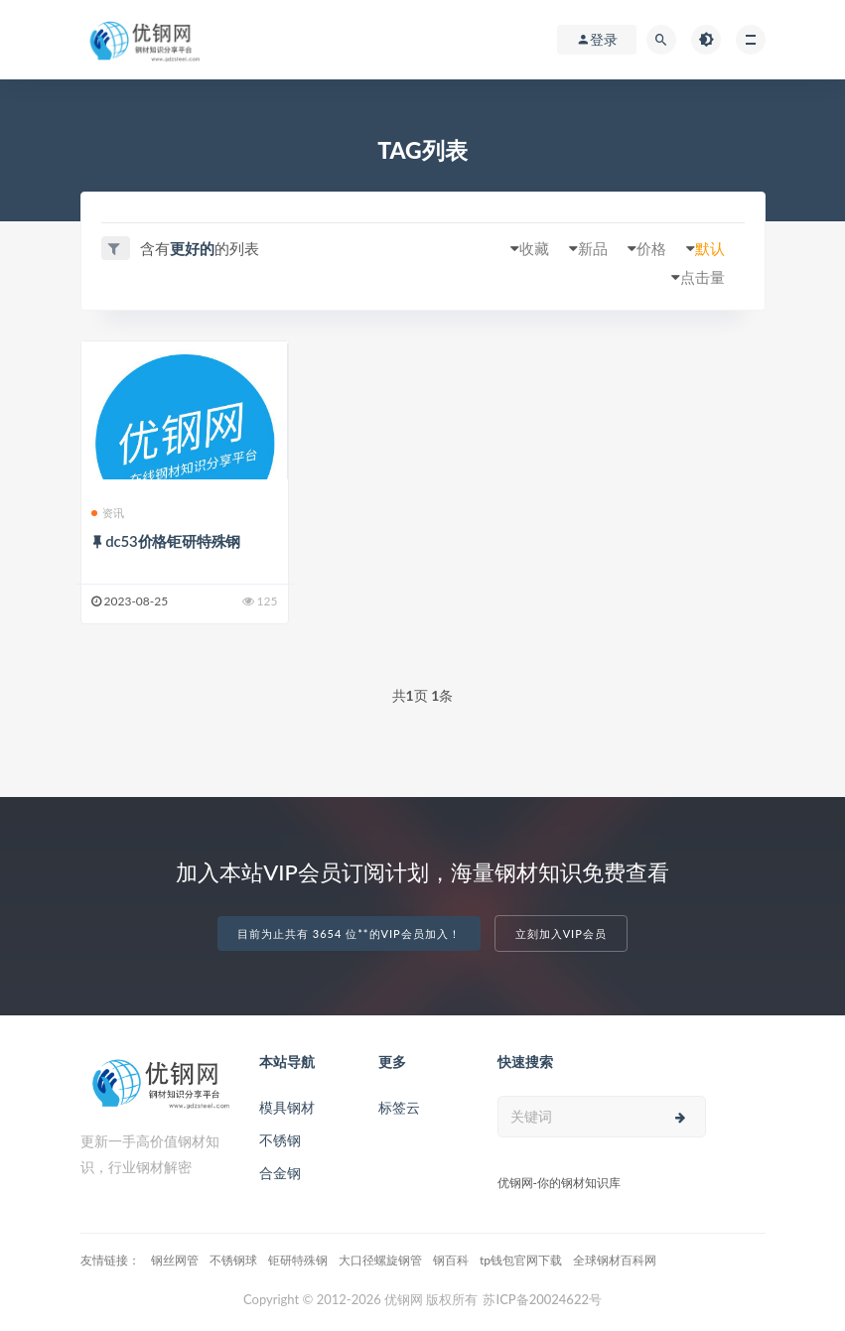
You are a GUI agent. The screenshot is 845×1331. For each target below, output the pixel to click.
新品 (593, 248)
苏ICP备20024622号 (542, 1299)
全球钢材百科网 (614, 1260)
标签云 (399, 1107)
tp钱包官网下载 (521, 1260)
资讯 (107, 512)
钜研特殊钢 (298, 1260)
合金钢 (280, 1172)
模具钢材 (287, 1107)
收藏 (534, 248)
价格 (651, 248)
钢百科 (451, 1260)
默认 (710, 248)
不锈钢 (280, 1139)
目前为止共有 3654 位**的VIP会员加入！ (349, 933)
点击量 (702, 277)
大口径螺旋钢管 (380, 1260)
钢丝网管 (175, 1260)
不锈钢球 (233, 1260)
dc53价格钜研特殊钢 (172, 541)
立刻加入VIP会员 (561, 933)
